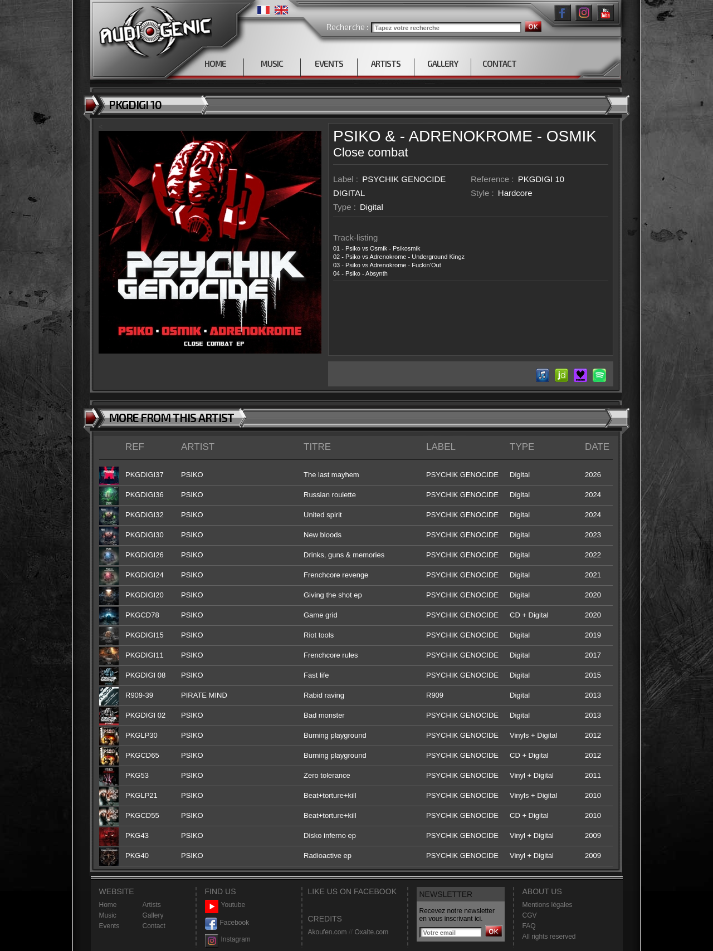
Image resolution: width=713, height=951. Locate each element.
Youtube (225, 905)
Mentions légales (547, 905)
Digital (371, 207)
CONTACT (499, 63)
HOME (215, 63)
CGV (529, 915)
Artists (152, 905)
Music (107, 915)
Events (109, 926)
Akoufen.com (327, 932)
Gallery (153, 915)
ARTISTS (386, 63)
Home (108, 905)
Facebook (227, 923)
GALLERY (442, 63)
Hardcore (515, 193)
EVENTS (329, 63)
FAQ (529, 926)
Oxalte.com (371, 932)
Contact (154, 926)
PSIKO (357, 136)
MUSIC (272, 63)
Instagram (228, 939)
